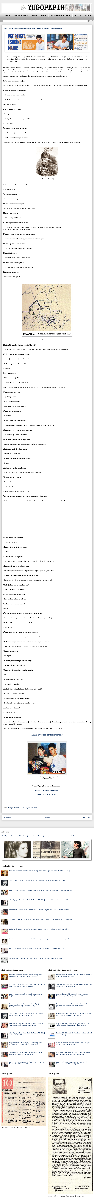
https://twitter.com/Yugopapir (47, 794)
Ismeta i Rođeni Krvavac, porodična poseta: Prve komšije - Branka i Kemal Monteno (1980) (37, 948)
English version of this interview (46, 735)
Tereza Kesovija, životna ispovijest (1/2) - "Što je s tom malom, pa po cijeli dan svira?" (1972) (37, 880)
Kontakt (34, 15)
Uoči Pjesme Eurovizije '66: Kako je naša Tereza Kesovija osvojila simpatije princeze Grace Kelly (38, 836)
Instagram (88, 15)
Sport (22, 807)
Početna (7, 15)
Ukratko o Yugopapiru (21, 15)
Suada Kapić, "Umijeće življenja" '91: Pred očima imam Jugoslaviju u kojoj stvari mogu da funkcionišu (40, 919)
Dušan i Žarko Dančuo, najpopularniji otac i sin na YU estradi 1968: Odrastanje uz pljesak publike (39, 929)
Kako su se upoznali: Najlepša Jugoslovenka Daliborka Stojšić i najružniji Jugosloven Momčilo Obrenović (41, 890)
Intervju (10, 807)
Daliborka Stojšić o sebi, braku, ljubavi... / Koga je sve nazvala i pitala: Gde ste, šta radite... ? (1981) (39, 871)
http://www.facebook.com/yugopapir (47, 790)
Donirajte (44, 15)
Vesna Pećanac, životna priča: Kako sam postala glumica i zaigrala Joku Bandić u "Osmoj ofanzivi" (39, 909)
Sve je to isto (29, 807)
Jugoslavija (16, 807)
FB (75, 15)
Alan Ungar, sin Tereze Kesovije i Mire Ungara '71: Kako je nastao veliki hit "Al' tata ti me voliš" (38, 900)
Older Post (87, 817)
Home (47, 817)
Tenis (35, 807)
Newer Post (7, 817)
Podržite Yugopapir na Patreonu (60, 15)
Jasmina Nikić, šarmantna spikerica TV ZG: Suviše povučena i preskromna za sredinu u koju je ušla (39, 939)
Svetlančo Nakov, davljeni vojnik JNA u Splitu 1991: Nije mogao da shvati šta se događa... (36, 958)
